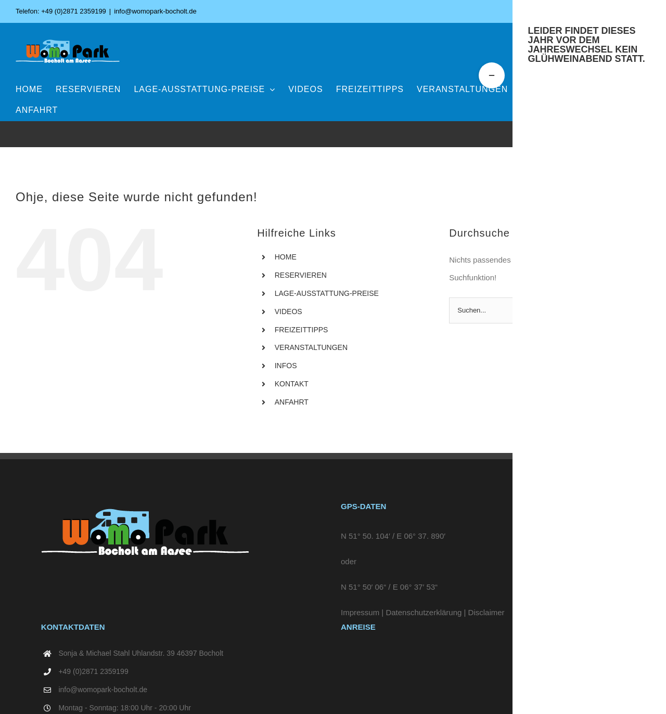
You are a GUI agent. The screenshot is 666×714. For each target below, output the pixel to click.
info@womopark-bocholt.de (155, 11)
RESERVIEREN (301, 275)
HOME (286, 257)
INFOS (286, 365)
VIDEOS (288, 311)
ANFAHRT (292, 402)
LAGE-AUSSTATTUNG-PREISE (327, 293)
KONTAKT (292, 384)
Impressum (360, 612)
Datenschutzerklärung (424, 612)
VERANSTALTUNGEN (311, 347)
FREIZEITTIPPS (301, 330)
